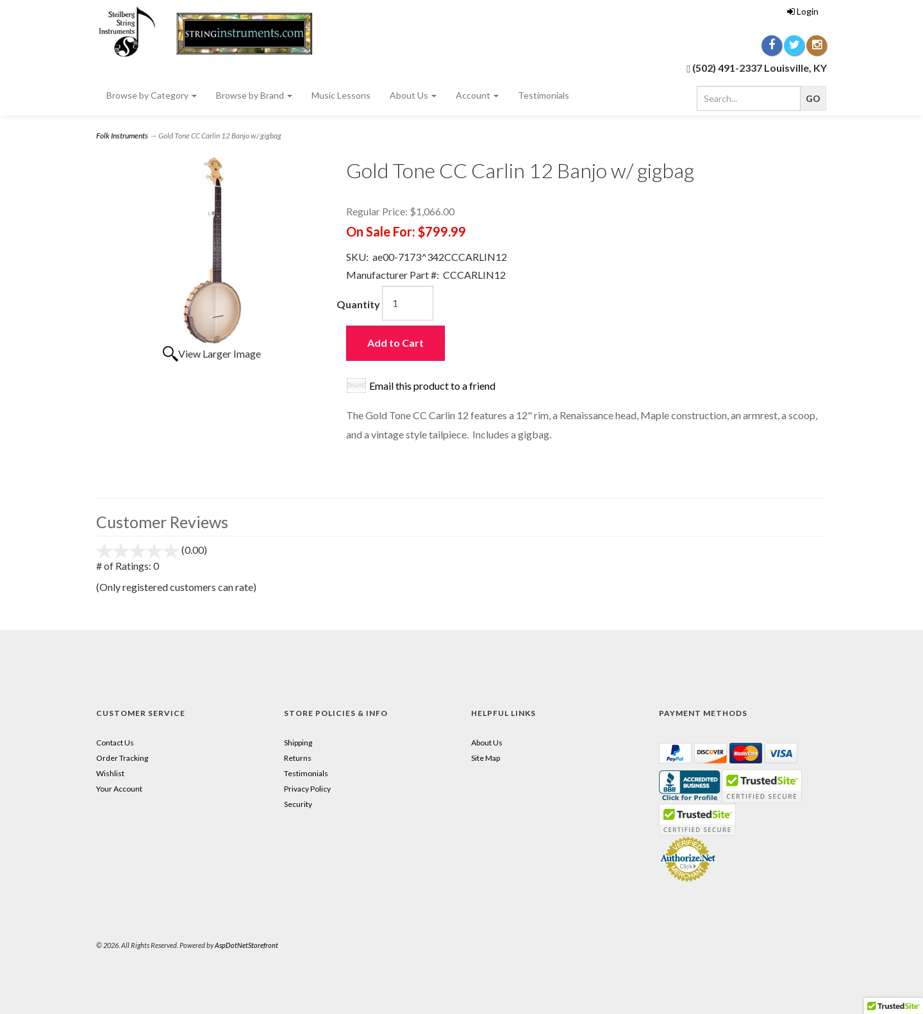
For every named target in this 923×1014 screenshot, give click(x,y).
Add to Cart (395, 343)
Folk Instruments (122, 135)
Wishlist (110, 773)
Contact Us (115, 742)
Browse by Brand (254, 95)
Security (298, 804)
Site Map (485, 758)
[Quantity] (407, 303)
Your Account (119, 789)
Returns (298, 758)
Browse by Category (151, 95)
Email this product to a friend (432, 385)
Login (803, 11)
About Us (413, 95)
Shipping (298, 742)
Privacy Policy (307, 789)
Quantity (358, 304)
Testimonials (543, 95)
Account (477, 95)
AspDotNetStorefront (246, 945)
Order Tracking (122, 758)
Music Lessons (341, 95)
